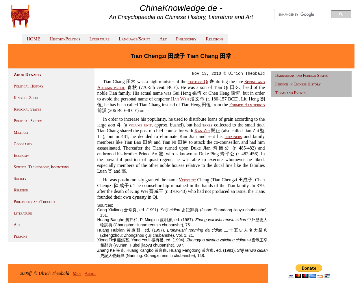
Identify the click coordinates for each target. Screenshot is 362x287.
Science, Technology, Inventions (41, 167)
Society (20, 178)
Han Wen (180, 98)
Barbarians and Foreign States (301, 75)
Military (21, 132)
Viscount (187, 179)
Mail (77, 273)
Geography (23, 144)
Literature (100, 38)
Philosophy (186, 38)
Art (163, 38)
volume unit (140, 124)
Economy (21, 155)
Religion (21, 190)
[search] (300, 14)
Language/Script (134, 38)
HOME (33, 38)
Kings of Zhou (26, 98)
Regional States (27, 109)
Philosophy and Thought (34, 202)
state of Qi (198, 81)
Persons (20, 236)
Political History (29, 86)
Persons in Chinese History (298, 84)
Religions (214, 38)
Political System (28, 121)
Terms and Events (290, 93)
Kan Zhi (202, 130)
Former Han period (247, 104)
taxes (208, 124)
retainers (233, 136)
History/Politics (65, 38)
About (90, 273)
